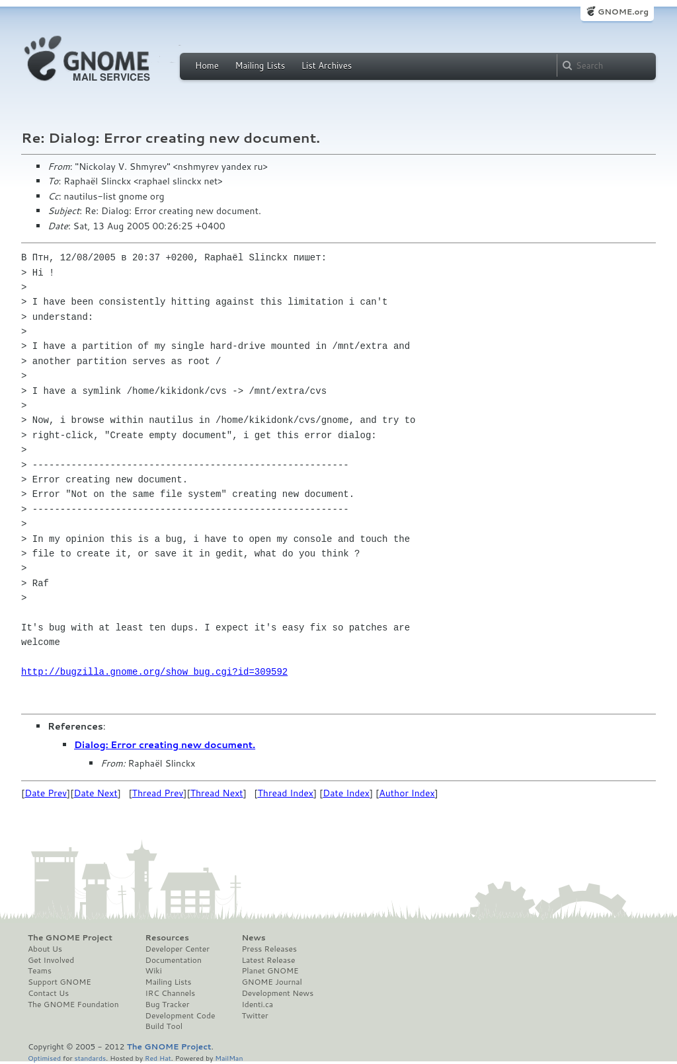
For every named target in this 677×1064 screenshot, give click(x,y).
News (253, 937)
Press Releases (268, 949)
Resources (167, 937)
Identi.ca (257, 1004)
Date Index (346, 793)
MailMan (229, 1058)
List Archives (326, 65)
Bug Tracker (167, 1004)
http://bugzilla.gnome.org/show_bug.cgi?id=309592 (154, 671)
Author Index (406, 793)
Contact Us (48, 993)
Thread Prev (158, 793)
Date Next (95, 793)
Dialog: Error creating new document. (164, 744)
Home (207, 65)
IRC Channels (170, 993)
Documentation (173, 960)
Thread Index (286, 793)
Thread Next (216, 793)
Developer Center (177, 949)
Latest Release (268, 960)
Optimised (44, 1058)
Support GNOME (59, 982)
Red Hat (158, 1058)
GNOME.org (623, 11)
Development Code (180, 1015)
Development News (277, 993)
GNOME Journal (271, 982)
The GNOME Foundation (73, 1004)
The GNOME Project (70, 937)
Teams (40, 971)
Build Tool (163, 1026)
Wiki (153, 971)
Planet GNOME (269, 971)
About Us (45, 949)
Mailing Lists (260, 65)
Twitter (254, 1015)
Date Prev (45, 793)
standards (90, 1058)
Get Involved (51, 960)
